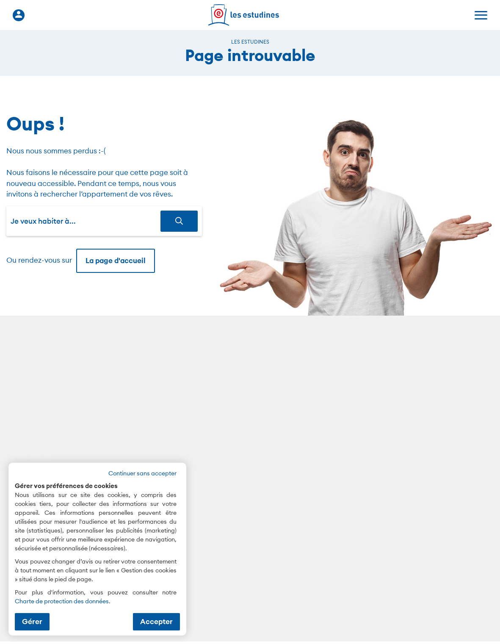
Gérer (32, 621)
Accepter (156, 621)
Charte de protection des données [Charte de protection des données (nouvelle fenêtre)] (62, 601)
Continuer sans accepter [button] (142, 473)
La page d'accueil (116, 260)
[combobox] (85, 221)
